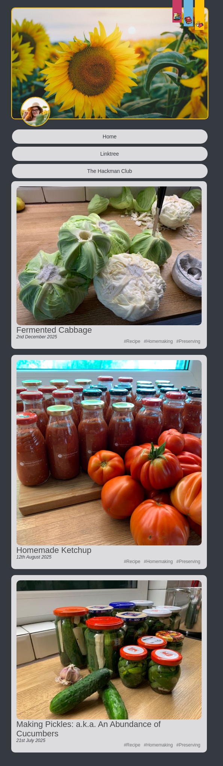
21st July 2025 (30, 740)
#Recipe (132, 341)
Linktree (109, 154)
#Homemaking (158, 341)
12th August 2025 (34, 557)
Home (110, 137)
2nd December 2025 (36, 336)
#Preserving (188, 341)
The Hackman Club (109, 171)
